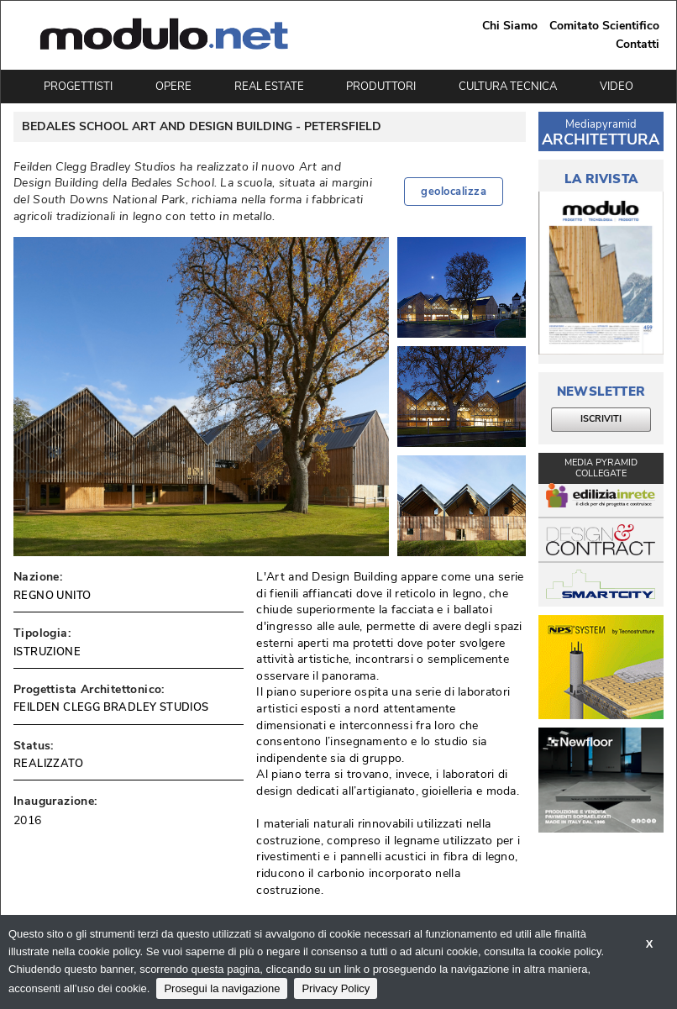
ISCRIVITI (601, 419)
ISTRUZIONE (47, 652)
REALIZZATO (48, 763)
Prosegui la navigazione (222, 988)
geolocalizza (453, 191)
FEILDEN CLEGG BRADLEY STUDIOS (111, 707)
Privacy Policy (336, 988)
